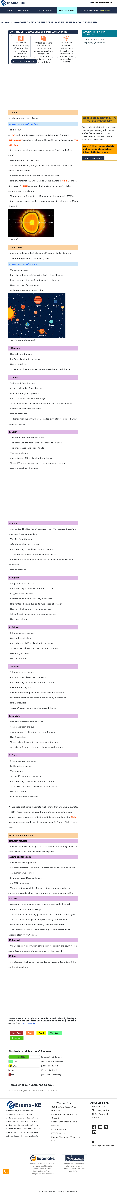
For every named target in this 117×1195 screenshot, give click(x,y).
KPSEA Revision (58, 1129)
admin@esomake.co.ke (103, 1144)
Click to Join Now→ (93, 158)
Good (41, 1033)
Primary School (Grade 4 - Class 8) (64, 1116)
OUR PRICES (85, 17)
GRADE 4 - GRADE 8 (44, 10)
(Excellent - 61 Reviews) (51, 1057)
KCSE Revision (58, 1133)
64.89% (21, 1057)
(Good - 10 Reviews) (50, 1065)
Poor (30, 1033)
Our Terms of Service (100, 1116)
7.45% (12, 1074)
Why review (29, 1023)
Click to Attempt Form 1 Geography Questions (94, 41)
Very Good (55, 1033)
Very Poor (16, 1033)
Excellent (16, 1038)
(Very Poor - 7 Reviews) (51, 1074)
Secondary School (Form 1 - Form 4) (65, 1123)
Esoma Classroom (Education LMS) (65, 1139)
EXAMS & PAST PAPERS (90, 10)
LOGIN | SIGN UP (106, 10)
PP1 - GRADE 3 (24, 10)
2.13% (11, 1070)
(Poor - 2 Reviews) (49, 1070)
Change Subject (19, 22)
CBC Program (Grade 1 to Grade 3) (63, 1109)
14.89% (14, 1061)
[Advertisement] (99, 61)
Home (9, 10)
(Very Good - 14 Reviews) (52, 1061)
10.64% (13, 1066)
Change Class (5, 22)
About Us (98, 1106)
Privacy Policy (100, 1110)
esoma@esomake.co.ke (102, 2)
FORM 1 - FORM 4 (66, 10)
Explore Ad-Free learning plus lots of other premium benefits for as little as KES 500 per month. (98, 149)
